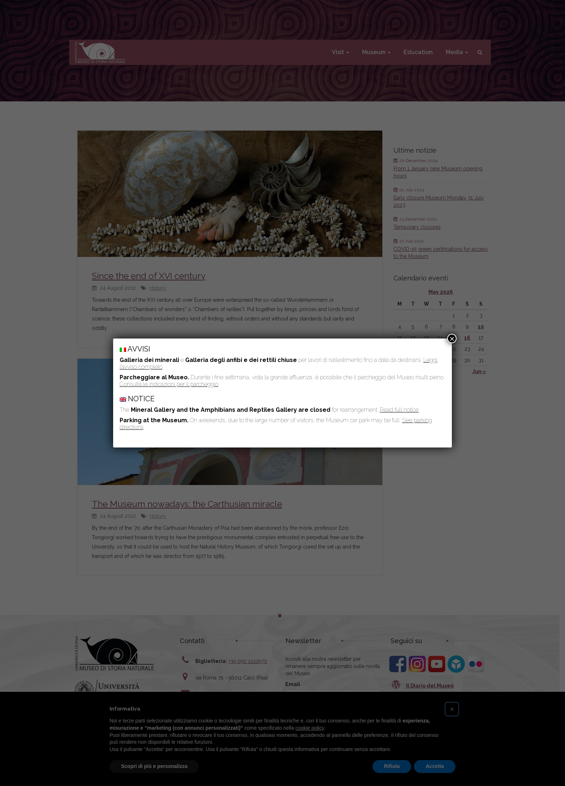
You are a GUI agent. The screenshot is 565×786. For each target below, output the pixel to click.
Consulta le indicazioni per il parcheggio (169, 384)
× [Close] (451, 338)
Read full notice (399, 409)
